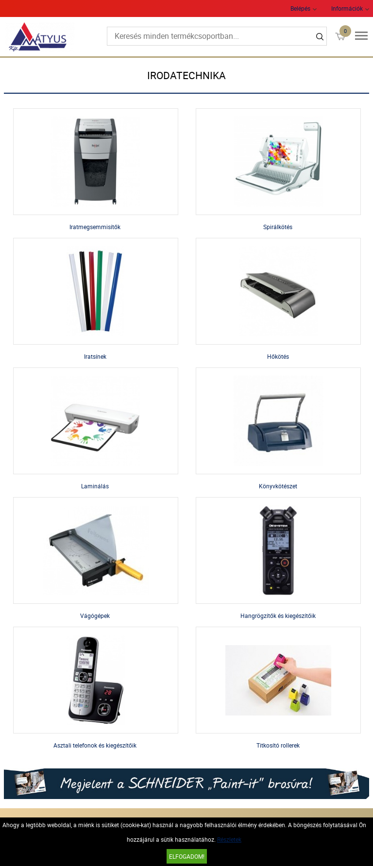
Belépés (300, 8)
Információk (347, 8)
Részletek (229, 839)
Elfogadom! (186, 856)
